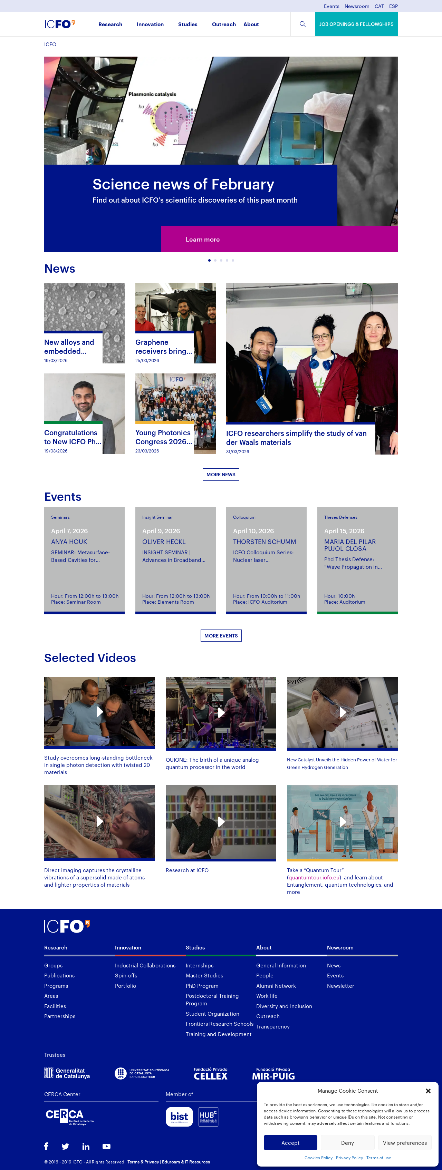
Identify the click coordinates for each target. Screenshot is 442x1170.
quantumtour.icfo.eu (314, 877)
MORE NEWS (221, 474)
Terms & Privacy (143, 1161)
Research (110, 24)
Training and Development (219, 1034)
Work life (267, 996)
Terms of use (378, 1157)
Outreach (224, 24)
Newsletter (340, 986)
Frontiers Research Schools (219, 1024)
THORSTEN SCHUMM (264, 541)
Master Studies (204, 975)
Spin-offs (126, 975)
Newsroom (357, 6)
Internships (199, 965)
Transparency (273, 1026)
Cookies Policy (319, 1157)
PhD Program (202, 986)
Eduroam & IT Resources (186, 1161)
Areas (51, 996)
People (264, 975)
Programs (56, 986)
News (333, 965)
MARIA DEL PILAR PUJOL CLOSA (350, 545)
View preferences (405, 1143)
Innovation (150, 24)
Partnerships (59, 1016)
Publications (59, 975)
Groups (53, 965)
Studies (188, 24)
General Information (281, 965)
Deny (347, 1143)
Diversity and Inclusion (284, 1006)
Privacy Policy (349, 1157)
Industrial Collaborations (145, 965)
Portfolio (125, 986)
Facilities (55, 1006)
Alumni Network (276, 986)
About (251, 24)
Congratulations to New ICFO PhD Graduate (72, 441)
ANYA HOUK (69, 541)
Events (331, 6)
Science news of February (184, 183)
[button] (428, 1091)
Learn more (203, 239)
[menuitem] (379, 8)
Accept (290, 1143)
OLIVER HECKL (164, 541)
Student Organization (212, 1014)
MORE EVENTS (221, 635)
